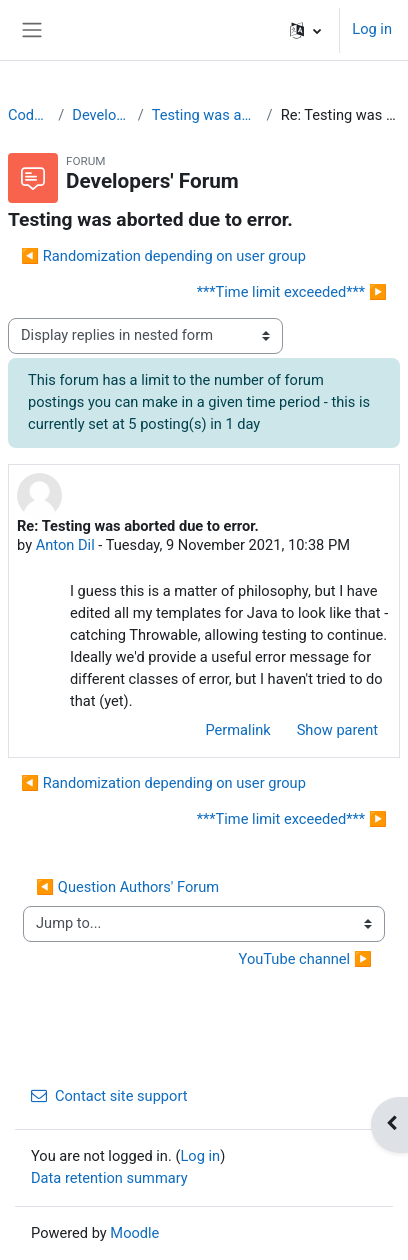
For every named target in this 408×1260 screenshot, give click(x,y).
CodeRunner (29, 115)
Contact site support (109, 1096)
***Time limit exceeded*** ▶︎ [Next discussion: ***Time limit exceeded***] (292, 292)
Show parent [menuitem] (337, 730)
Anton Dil (65, 545)
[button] (305, 30)
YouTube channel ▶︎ (305, 959)
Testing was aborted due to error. (205, 115)
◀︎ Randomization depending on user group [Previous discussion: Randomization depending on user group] (163, 256)
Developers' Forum (100, 115)
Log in (372, 29)
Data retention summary (109, 1178)
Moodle (134, 1233)
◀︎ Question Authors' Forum (127, 887)
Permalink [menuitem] (237, 730)
